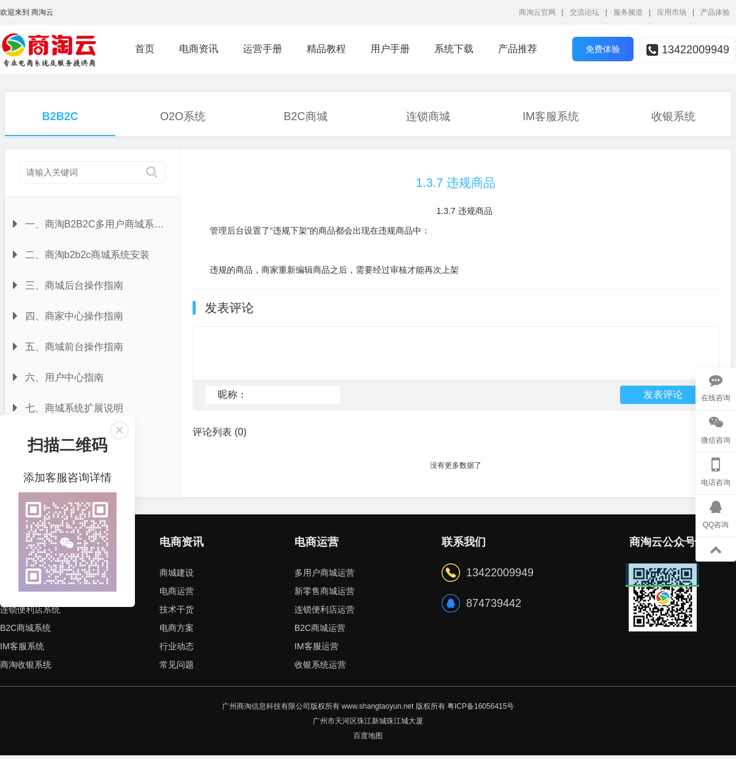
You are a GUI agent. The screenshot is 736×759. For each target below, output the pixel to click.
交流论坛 (584, 12)
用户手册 (390, 49)
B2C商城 (305, 116)
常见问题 (176, 668)
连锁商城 (428, 116)
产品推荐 (517, 49)
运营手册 (262, 49)
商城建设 (176, 576)
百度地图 (368, 739)
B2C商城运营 (319, 631)
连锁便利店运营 (324, 613)
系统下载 (453, 49)
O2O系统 (182, 116)
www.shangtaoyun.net (377, 710)
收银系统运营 (320, 668)
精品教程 (326, 49)
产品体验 (715, 12)
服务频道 (628, 12)
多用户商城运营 (324, 576)
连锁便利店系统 (30, 613)
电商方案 (176, 631)
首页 (145, 49)
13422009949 (687, 49)
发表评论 (663, 400)
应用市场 (671, 12)
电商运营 (176, 595)
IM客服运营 (316, 650)
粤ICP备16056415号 (480, 710)
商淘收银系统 (26, 668)
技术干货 (176, 613)
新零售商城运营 (324, 595)
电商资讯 (198, 49)
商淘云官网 (537, 12)
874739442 (493, 607)
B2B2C (60, 116)
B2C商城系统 (25, 631)
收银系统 (673, 116)
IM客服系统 (551, 116)
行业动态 (176, 650)
